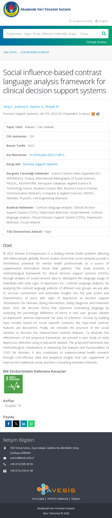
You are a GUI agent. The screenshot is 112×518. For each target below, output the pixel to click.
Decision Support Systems (40, 164)
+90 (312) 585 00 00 (21, 464)
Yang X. (8, 107)
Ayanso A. (36, 107)
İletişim (75, 498)
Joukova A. (21, 107)
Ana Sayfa (10, 52)
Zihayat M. (52, 107)
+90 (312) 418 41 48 (21, 470)
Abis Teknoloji (51, 513)
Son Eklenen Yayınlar (35, 52)
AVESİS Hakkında (57, 498)
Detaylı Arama (96, 42)
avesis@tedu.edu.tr (22, 458)
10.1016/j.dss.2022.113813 (46, 155)
